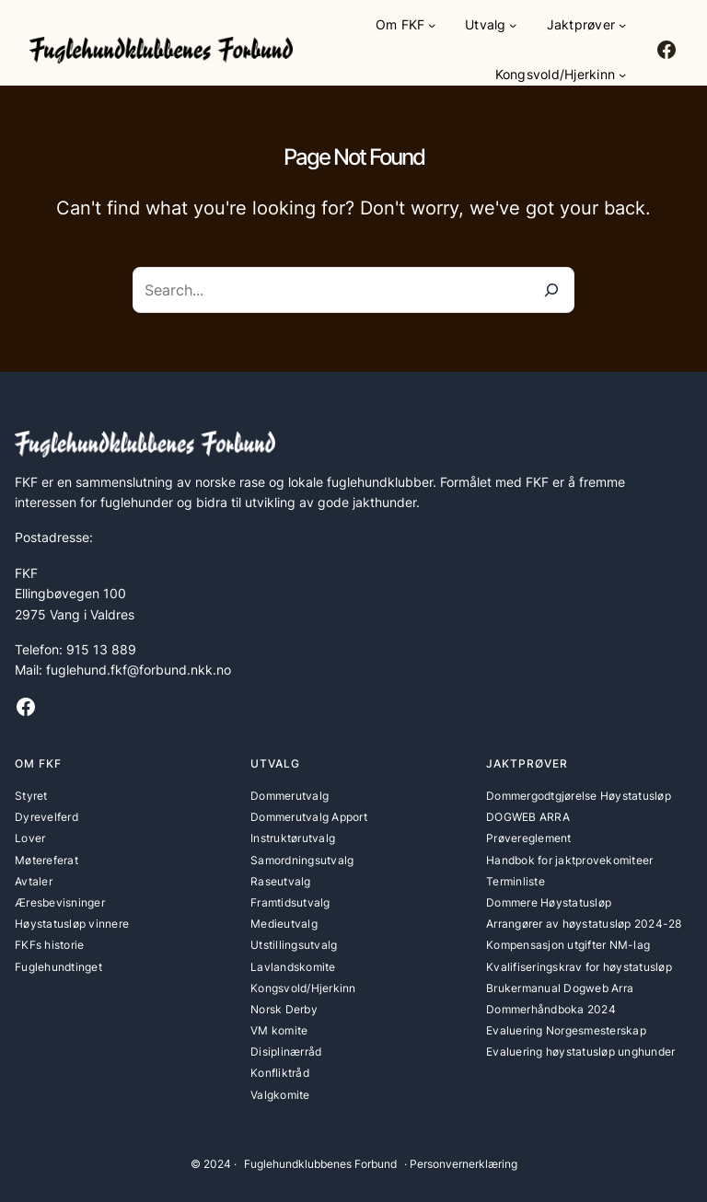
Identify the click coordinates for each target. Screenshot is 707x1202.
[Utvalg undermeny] (512, 25)
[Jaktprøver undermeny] (622, 25)
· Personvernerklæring (460, 1164)
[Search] (551, 290)
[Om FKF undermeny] (431, 25)
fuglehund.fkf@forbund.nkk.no (138, 669)
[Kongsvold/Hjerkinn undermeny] (622, 74)
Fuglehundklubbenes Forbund (320, 1164)
